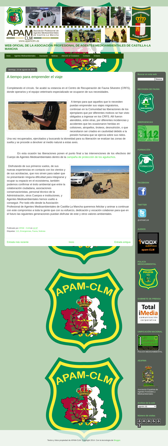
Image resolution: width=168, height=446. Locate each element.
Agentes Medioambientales (24, 56)
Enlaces (97, 56)
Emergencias (25, 231)
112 (17, 231)
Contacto (86, 56)
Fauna (35, 231)
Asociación (43, 56)
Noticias (55, 56)
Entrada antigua (122, 242)
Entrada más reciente (17, 242)
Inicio (8, 56)
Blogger (117, 440)
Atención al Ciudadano (70, 56)
